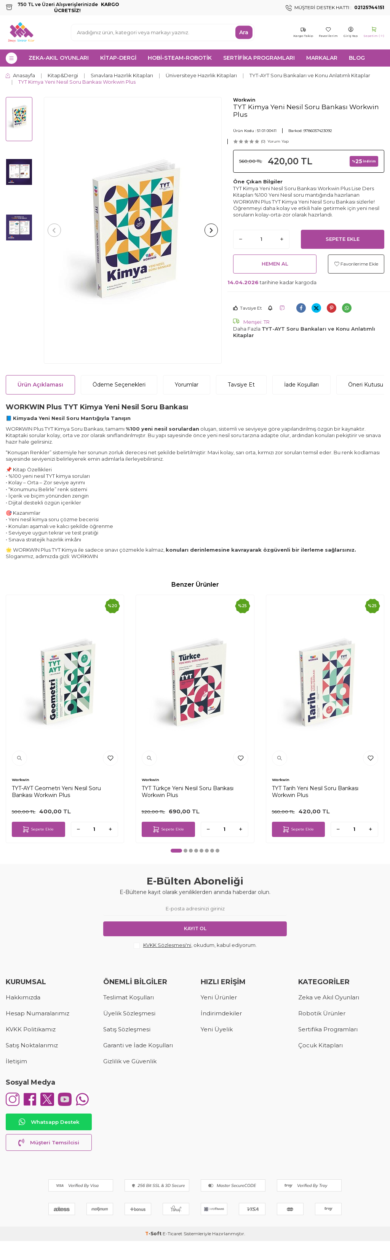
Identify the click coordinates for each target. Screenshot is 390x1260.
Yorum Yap (278, 141)
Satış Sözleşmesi (126, 1029)
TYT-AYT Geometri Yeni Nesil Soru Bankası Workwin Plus (56, 792)
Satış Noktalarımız (32, 1045)
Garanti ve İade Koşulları (138, 1045)
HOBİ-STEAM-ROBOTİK (180, 57)
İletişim (16, 1061)
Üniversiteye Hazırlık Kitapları (201, 75)
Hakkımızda (23, 997)
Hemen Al (275, 264)
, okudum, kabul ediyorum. (195, 945)
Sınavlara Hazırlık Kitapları (122, 75)
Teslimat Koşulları (128, 997)
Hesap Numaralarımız (37, 1013)
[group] (133, 230)
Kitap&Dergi (63, 75)
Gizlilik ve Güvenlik (130, 1061)
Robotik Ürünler (321, 1013)
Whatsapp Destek (48, 1141)
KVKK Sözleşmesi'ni (167, 945)
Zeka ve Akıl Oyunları (328, 997)
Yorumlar (186, 384)
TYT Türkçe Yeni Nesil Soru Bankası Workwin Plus (187, 792)
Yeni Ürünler (219, 997)
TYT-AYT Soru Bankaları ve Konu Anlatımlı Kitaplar (309, 75)
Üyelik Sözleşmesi (129, 1013)
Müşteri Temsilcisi (49, 1161)
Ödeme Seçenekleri (119, 384)
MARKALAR (321, 57)
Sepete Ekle (343, 239)
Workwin (244, 100)
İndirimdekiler (221, 1013)
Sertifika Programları (328, 1029)
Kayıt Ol (195, 928)
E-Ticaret (172, 1252)
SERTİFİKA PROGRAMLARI (259, 57)
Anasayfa (20, 75)
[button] (56, 230)
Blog (357, 57)
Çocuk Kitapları (320, 1045)
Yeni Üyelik (217, 1029)
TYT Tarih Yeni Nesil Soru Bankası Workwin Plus (315, 792)
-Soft (154, 1252)
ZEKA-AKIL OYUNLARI (59, 57)
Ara (243, 32)
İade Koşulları (301, 384)
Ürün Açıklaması (40, 384)
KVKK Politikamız (31, 1029)
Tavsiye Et (247, 308)
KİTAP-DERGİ (118, 57)
